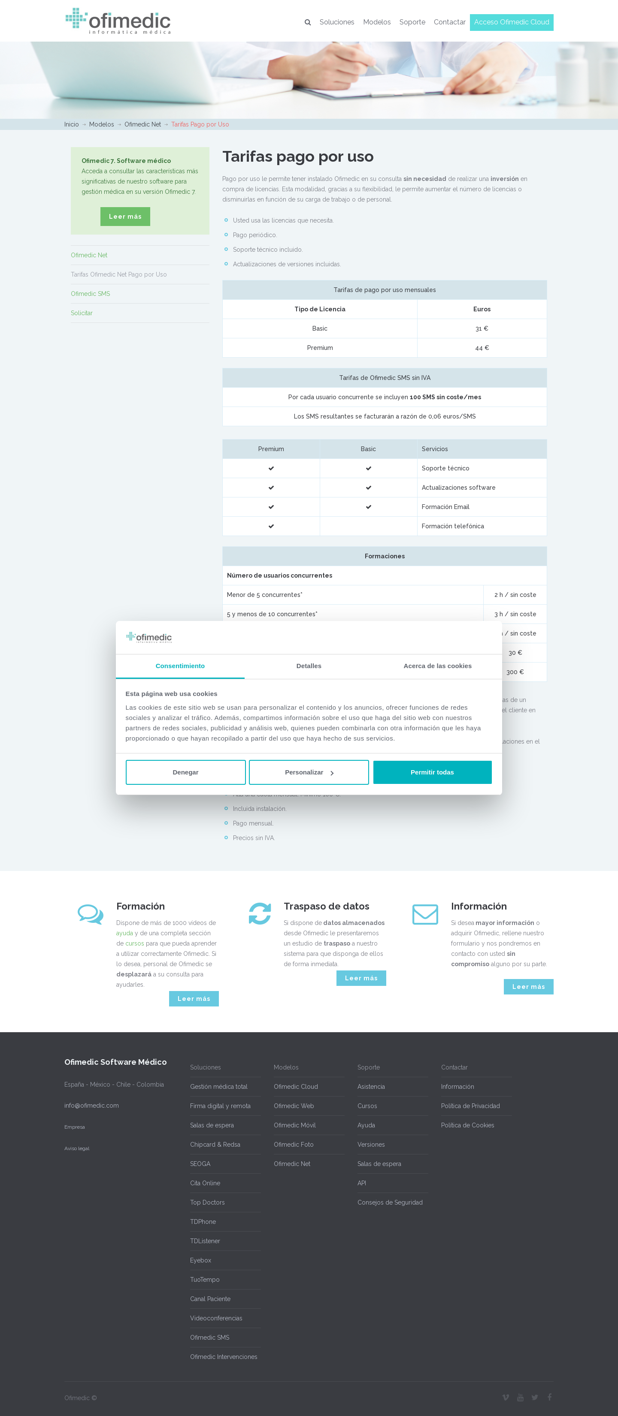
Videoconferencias (216, 1318)
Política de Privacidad (470, 1106)
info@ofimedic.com (91, 1105)
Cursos (367, 1106)
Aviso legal (76, 1148)
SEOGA (200, 1163)
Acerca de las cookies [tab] (438, 665)
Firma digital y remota (220, 1106)
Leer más (125, 216)
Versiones (371, 1144)
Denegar (185, 772)
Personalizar (309, 772)
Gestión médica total (219, 1086)
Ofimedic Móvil (295, 1125)
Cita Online (205, 1183)
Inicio (71, 124)
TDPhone (203, 1221)
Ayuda (366, 1125)
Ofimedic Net (142, 124)
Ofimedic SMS (90, 293)
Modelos (377, 22)
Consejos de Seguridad (390, 1202)
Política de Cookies (467, 1125)
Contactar (450, 22)
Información (457, 1086)
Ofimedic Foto (294, 1144)
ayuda (124, 933)
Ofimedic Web (294, 1106)
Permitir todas (432, 772)
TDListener (205, 1241)
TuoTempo (205, 1279)
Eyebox (200, 1260)
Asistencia (371, 1086)
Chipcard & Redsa (215, 1144)
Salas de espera (212, 1125)
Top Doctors (207, 1202)
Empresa (74, 1127)
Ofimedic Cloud (296, 1086)
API (361, 1183)
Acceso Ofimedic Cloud (511, 22)
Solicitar (82, 313)
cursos (134, 943)
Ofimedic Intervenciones (224, 1356)
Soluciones (337, 22)
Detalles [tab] (309, 665)
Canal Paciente (210, 1298)
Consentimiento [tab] (180, 665)
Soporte (412, 22)
